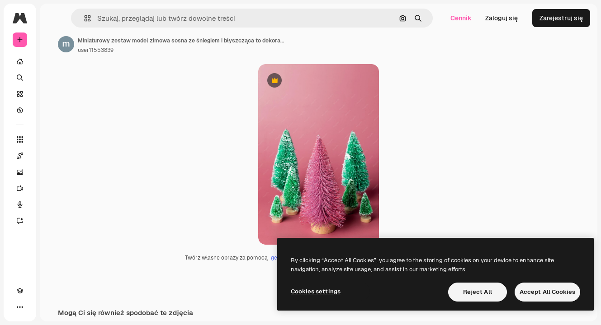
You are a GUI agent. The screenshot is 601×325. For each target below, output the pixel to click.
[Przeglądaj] (54, 110)
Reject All (477, 292)
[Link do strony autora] (135, 44)
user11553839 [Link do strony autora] (164, 50)
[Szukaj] (54, 77)
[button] (139, 18)
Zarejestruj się (561, 18)
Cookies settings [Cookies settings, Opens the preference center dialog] (316, 291)
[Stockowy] (54, 94)
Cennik (461, 18)
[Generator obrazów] (54, 172)
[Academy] (20, 307)
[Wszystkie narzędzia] (54, 139)
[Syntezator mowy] (54, 204)
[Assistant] (54, 221)
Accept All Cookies (547, 292)
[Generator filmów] (54, 188)
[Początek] (54, 61)
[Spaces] (54, 156)
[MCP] (52, 307)
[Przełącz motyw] (36, 307)
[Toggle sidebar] (88, 18)
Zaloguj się (501, 18)
